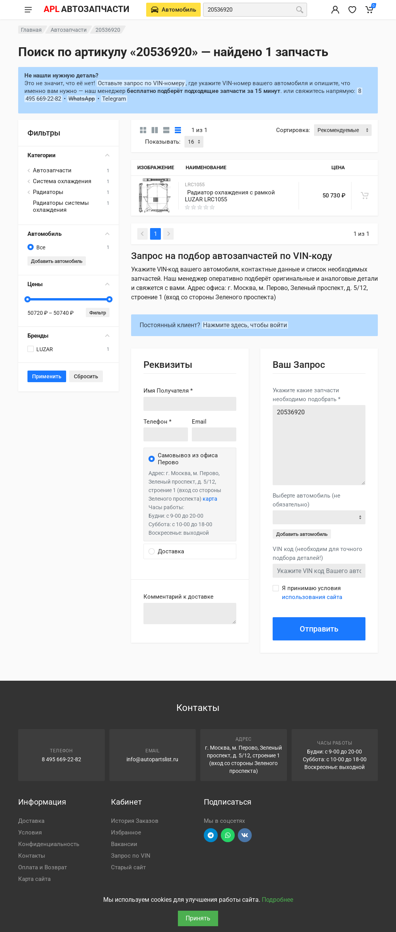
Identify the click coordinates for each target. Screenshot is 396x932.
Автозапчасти (69, 30)
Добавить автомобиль (56, 261)
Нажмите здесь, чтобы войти (245, 325)
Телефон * (157, 421)
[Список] (166, 130)
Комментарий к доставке (178, 596)
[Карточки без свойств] (143, 130)
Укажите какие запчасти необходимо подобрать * (306, 395)
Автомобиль (68, 233)
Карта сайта (34, 878)
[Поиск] (299, 10)
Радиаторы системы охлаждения (61, 206)
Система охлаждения (62, 181)
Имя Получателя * (168, 390)
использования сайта (312, 597)
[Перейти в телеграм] (211, 835)
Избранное (126, 832)
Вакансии (124, 844)
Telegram (114, 98)
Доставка (31, 820)
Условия (30, 832)
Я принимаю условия (312, 593)
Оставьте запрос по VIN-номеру (141, 83)
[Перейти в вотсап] (228, 835)
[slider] (27, 299)
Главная (31, 30)
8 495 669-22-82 (61, 759)
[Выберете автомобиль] (173, 10)
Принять (198, 918)
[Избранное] (352, 9)
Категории (68, 155)
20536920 (319, 445)
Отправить (319, 628)
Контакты (31, 855)
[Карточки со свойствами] (154, 130)
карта (210, 499)
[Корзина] (369, 9)
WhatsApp (81, 98)
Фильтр (97, 313)
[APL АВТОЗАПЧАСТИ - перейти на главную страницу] (86, 9)
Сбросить (86, 376)
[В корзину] (365, 196)
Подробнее (277, 899)
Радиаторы (48, 192)
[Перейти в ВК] (245, 835)
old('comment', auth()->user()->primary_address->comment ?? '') (189, 613)
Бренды (68, 335)
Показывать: (163, 141)
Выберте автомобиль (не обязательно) (306, 500)
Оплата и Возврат (42, 867)
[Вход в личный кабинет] (335, 9)
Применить (46, 376)
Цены (68, 284)
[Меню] (28, 9)
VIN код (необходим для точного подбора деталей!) (317, 553)
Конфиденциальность (48, 844)
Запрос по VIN (130, 855)
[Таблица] (178, 130)
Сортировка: (293, 130)
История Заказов (135, 820)
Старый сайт (128, 867)
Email (199, 421)
